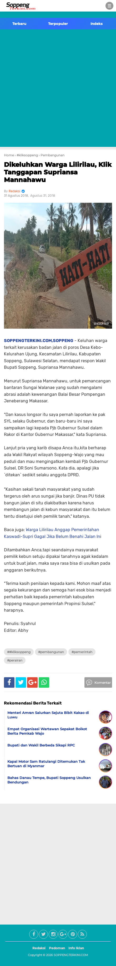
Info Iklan (76, 948)
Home (9, 155)
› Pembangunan (51, 155)
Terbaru (19, 24)
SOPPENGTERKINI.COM (71, 955)
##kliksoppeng (19, 652)
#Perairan (14, 660)
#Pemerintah (82, 652)
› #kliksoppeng (26, 155)
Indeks (96, 24)
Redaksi (39, 948)
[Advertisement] (58, 89)
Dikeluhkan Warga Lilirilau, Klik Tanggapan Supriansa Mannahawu (58, 172)
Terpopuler (58, 24)
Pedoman (57, 948)
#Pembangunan (51, 652)
